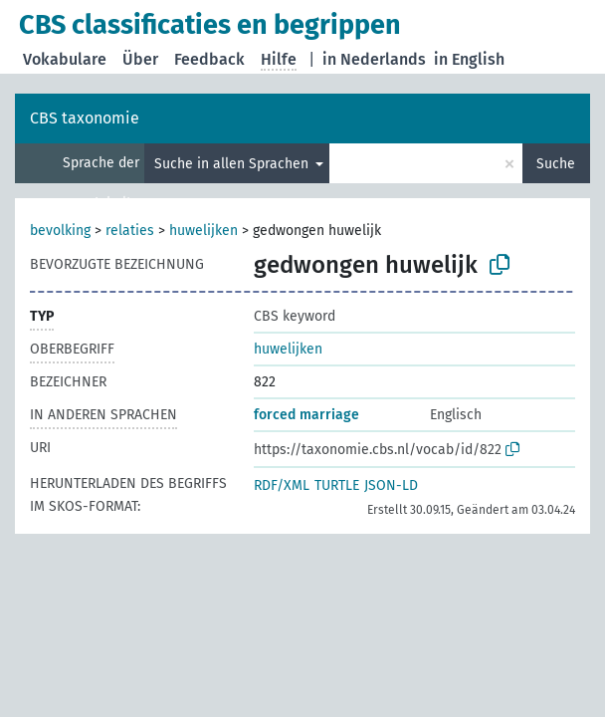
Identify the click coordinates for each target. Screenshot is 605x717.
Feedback (209, 59)
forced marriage (306, 414)
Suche (555, 163)
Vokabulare (64, 59)
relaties (129, 230)
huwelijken (203, 230)
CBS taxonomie (84, 118)
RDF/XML (281, 485)
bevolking (60, 230)
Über (140, 59)
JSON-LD (391, 485)
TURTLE (336, 485)
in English (469, 59)
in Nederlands (374, 59)
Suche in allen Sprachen (233, 163)
